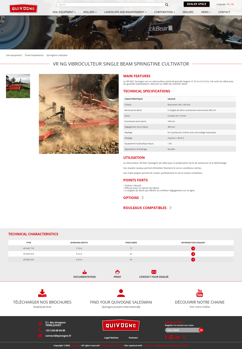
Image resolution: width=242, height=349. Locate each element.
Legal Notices (111, 337)
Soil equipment (14, 55)
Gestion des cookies (178, 345)
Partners (133, 337)
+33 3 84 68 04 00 (51, 330)
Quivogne (75, 345)
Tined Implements (34, 55)
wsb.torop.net (150, 345)
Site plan (163, 345)
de (232, 4)
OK (201, 330)
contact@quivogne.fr (54, 335)
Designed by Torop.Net (111, 345)
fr (228, 4)
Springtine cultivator (57, 55)
